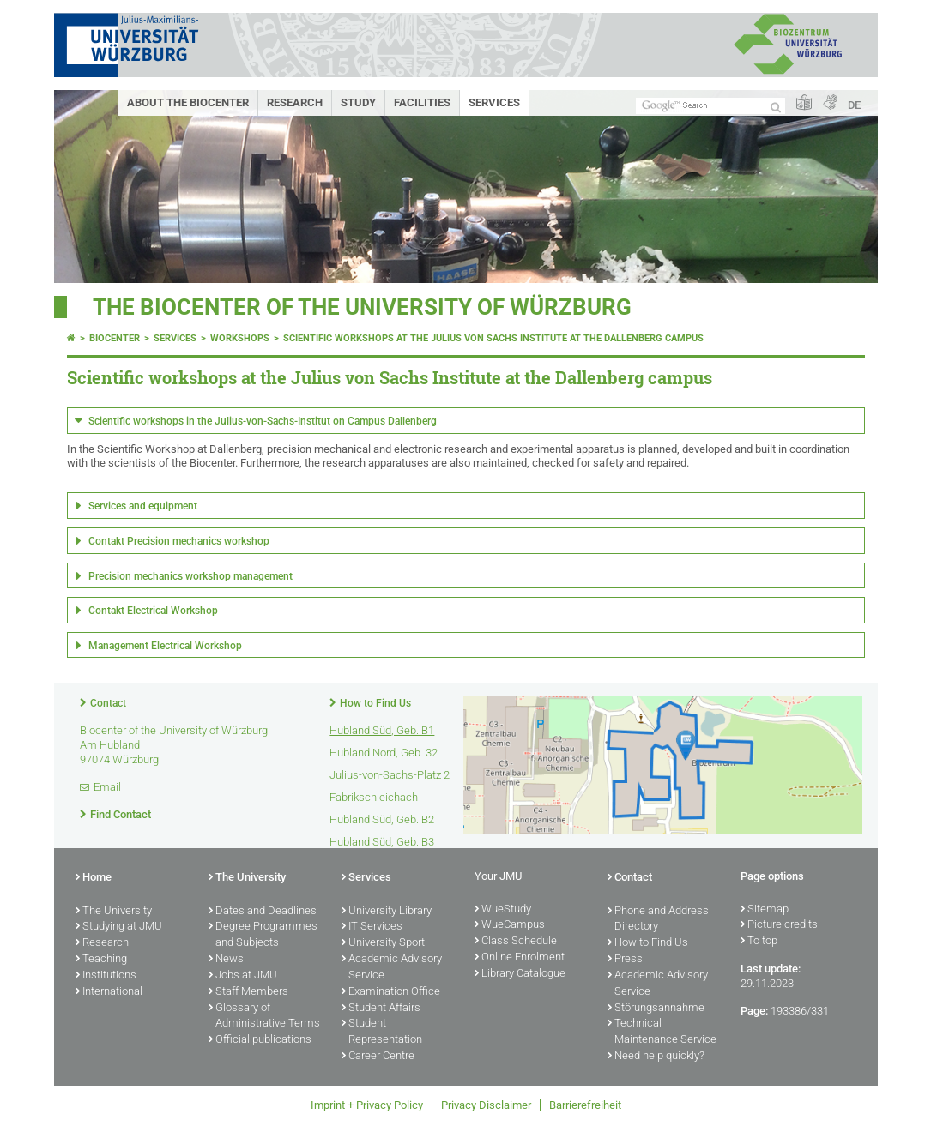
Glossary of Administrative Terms (264, 1017)
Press (625, 959)
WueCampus (510, 925)
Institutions (106, 976)
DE (854, 105)
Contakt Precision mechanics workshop (178, 541)
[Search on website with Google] (710, 106)
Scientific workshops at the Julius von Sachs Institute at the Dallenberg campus (493, 338)
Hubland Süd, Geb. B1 (381, 730)
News (226, 959)
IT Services (372, 927)
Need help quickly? (656, 1056)
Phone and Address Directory (658, 920)
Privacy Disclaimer (486, 1105)
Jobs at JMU (243, 976)
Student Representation (382, 1032)
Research (295, 102)
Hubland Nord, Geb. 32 (383, 752)
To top (759, 941)
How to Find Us (375, 703)
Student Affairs (381, 1008)
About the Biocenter (188, 102)
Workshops (239, 338)
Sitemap (765, 910)
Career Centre (378, 1056)
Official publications (260, 1040)
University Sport (383, 943)
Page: (754, 1010)
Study (358, 102)
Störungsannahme (656, 1008)
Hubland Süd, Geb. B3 (381, 841)
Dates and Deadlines (263, 911)
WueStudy (503, 910)
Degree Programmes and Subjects (263, 935)
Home (94, 878)
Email (107, 786)
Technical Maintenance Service (662, 1032)
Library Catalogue (520, 974)
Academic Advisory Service (392, 968)
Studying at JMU (119, 927)
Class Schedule (516, 941)
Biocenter (114, 338)
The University (114, 911)
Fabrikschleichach (373, 797)
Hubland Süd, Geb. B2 (381, 819)
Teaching (101, 959)
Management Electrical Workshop (165, 646)
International (109, 992)
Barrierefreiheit (585, 1105)
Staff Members (248, 992)
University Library (387, 911)
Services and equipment (142, 506)
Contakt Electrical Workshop (153, 611)
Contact (108, 703)
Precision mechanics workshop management (190, 576)
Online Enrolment (520, 958)
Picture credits (779, 925)
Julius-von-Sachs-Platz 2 (389, 774)
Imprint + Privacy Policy (367, 1105)
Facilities (422, 102)
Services (494, 102)
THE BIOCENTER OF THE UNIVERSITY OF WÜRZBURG (362, 307)
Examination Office (391, 992)
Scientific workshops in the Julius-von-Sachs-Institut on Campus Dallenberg (262, 421)
